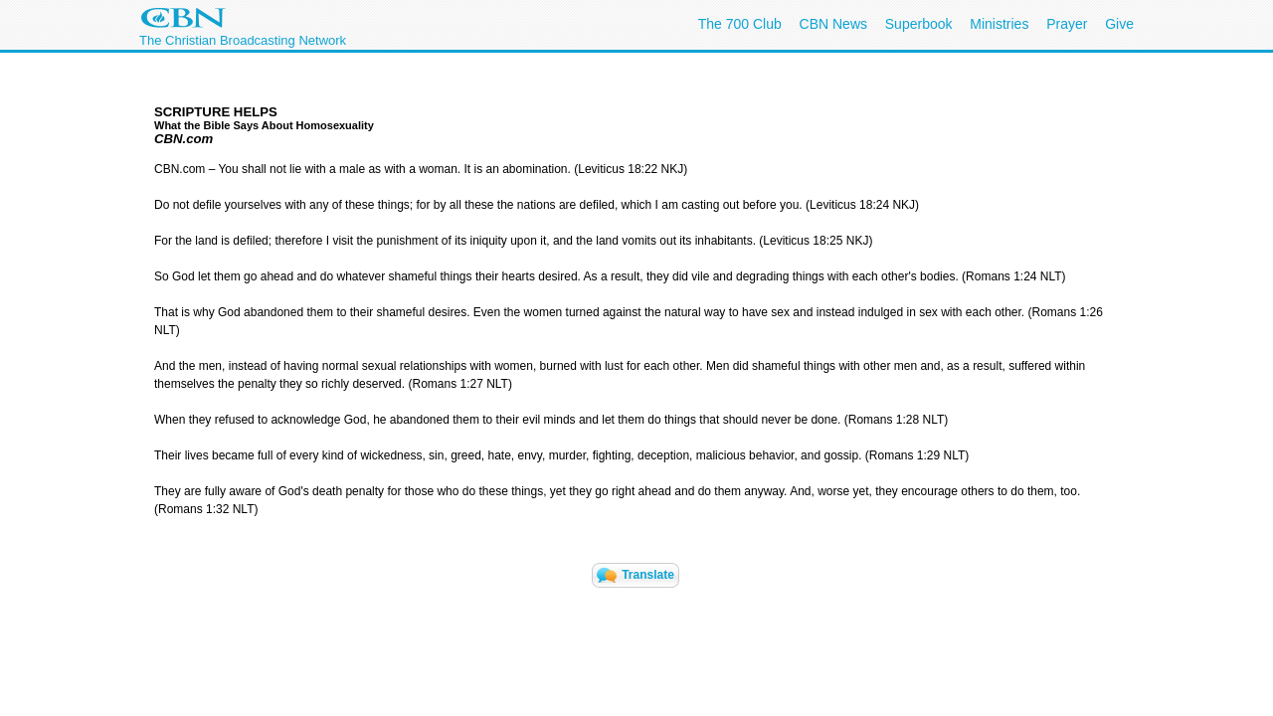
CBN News (833, 24)
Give (1119, 24)
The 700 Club (740, 24)
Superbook (919, 24)
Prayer (1066, 24)
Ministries (999, 24)
